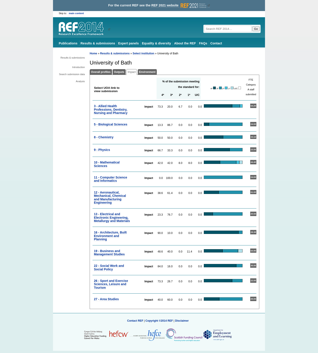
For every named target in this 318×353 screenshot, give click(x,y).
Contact (216, 43)
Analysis (80, 81)
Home (93, 53)
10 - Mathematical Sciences (106, 164)
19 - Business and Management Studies (109, 252)
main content (76, 13)
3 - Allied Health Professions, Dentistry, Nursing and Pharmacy (110, 109)
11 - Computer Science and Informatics (110, 179)
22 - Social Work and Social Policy (109, 267)
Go (256, 28)
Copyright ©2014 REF (159, 320)
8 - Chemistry (104, 137)
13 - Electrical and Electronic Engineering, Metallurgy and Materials (112, 217)
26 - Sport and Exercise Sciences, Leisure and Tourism (111, 284)
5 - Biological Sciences (110, 124)
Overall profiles (101, 72)
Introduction (78, 67)
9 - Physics (102, 150)
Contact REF (135, 320)
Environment (147, 72)
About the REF (185, 43)
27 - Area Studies (106, 299)
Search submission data (72, 74)
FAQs (203, 43)
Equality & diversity (156, 43)
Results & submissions (98, 43)
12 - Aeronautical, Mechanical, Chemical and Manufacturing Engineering (110, 197)
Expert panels (128, 43)
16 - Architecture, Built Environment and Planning (110, 236)
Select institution (143, 53)
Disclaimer (182, 320)
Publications (68, 43)
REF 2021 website (179, 5)
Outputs (119, 72)
